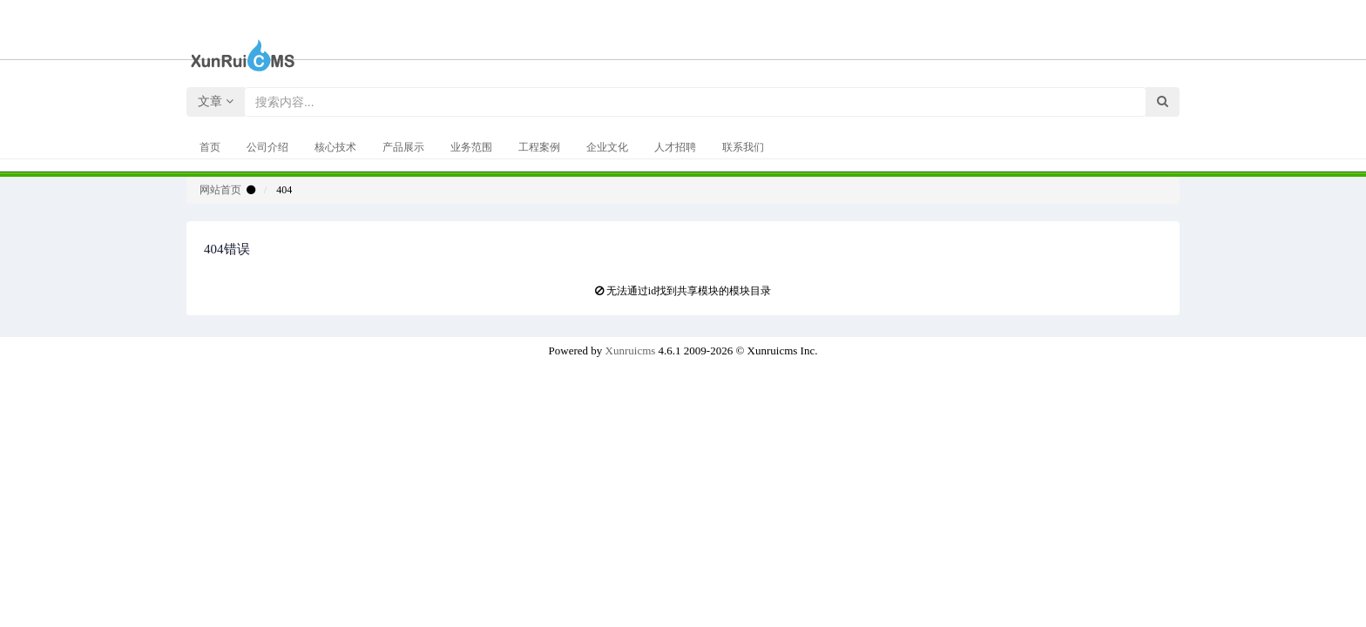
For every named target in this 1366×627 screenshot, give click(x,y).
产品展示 (403, 147)
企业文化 (607, 147)
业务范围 (471, 147)
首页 (209, 147)
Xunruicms (630, 350)
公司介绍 (267, 147)
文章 (215, 101)
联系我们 (743, 147)
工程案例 (539, 147)
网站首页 (220, 190)
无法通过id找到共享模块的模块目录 (688, 291)
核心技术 (335, 147)
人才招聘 (675, 147)
